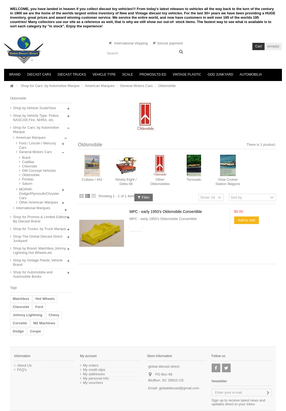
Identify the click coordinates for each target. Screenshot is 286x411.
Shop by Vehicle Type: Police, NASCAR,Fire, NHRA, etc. (36, 118)
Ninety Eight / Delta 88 (126, 181)
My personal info (96, 378)
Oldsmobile (31, 175)
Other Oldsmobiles (160, 181)
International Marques (33, 208)
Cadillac (28, 162)
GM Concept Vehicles (39, 171)
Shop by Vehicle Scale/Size (34, 108)
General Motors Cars (136, 86)
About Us (24, 365)
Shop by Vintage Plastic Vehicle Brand (38, 262)
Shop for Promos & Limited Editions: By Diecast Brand (41, 219)
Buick (26, 158)
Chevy (54, 315)
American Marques (100, 86)
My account (88, 356)
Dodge (18, 331)
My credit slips (94, 369)
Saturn (27, 184)
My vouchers (93, 382)
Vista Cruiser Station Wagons (227, 181)
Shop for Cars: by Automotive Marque (50, 86)
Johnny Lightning (27, 315)
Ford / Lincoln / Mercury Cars (37, 145)
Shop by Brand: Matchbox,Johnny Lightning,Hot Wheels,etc (39, 250)
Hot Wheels (45, 299)
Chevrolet (29, 166)
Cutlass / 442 (92, 179)
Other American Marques (38, 202)
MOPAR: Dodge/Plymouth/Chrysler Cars (39, 193)
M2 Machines (44, 323)
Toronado (193, 179)
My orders (91, 365)
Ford (39, 307)
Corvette (20, 323)
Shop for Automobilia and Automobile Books (32, 274)
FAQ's (22, 369)
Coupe (35, 331)
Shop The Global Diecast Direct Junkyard (37, 238)
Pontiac (28, 179)
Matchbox (21, 299)
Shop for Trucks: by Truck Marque (39, 229)
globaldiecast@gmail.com (179, 388)
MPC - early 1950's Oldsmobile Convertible (165, 211)
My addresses (94, 374)
